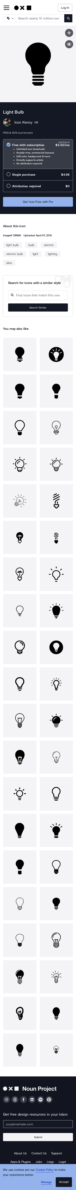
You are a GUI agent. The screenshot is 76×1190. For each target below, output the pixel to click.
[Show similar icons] (69, 44)
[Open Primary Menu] (6, 8)
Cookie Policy (45, 1170)
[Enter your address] (38, 1124)
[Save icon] (69, 33)
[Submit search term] (68, 18)
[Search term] (40, 18)
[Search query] (38, 295)
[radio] (38, 154)
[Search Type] (9, 18)
